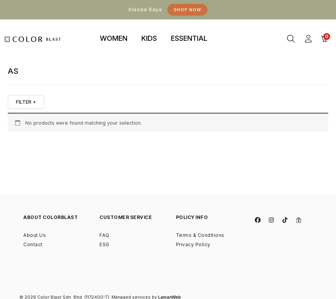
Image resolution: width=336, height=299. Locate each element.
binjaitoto (227, 29)
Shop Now (187, 9)
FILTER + (26, 102)
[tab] (113, 39)
